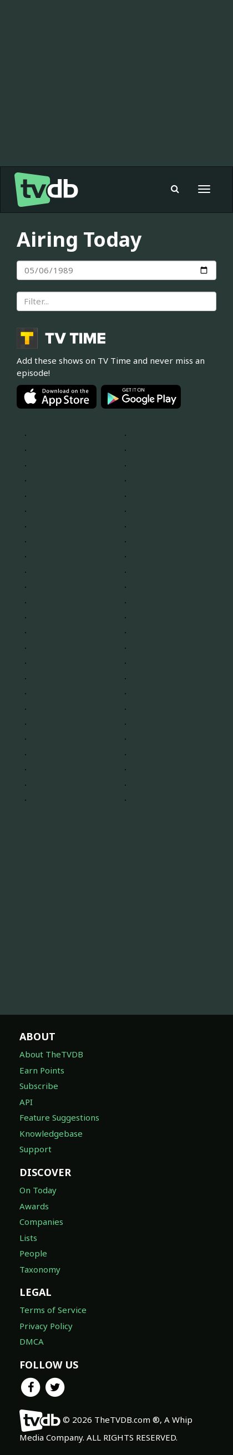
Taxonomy (39, 1269)
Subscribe (38, 1085)
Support (35, 1148)
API (26, 1101)
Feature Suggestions (59, 1117)
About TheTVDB (51, 1054)
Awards (34, 1206)
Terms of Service (53, 1309)
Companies (41, 1221)
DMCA (31, 1341)
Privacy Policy (46, 1325)
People (33, 1253)
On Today (38, 1189)
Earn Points (41, 1070)
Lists (28, 1237)
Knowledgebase (51, 1133)
